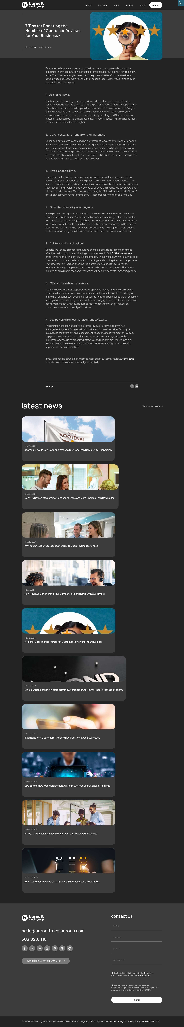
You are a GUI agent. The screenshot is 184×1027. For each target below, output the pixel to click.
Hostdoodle (93, 1021)
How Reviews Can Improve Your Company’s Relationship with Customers (65, 593)
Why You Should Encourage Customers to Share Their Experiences (61, 545)
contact (156, 5)
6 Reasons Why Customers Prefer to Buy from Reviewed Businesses (62, 737)
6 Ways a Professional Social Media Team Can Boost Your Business (61, 833)
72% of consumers (122, 253)
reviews (129, 5)
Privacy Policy (144, 975)
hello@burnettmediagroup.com (53, 930)
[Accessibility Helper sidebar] (181, 3)
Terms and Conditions (149, 1021)
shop (142, 5)
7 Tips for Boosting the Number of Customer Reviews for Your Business (64, 641)
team (116, 5)
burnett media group (118, 1021)
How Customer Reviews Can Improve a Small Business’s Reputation (62, 881)
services (102, 5)
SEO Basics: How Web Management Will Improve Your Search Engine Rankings (67, 785)
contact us (128, 358)
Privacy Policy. (134, 1021)
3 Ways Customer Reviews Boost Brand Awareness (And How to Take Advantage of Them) (74, 689)
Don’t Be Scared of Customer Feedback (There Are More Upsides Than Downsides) (70, 497)
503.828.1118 (34, 939)
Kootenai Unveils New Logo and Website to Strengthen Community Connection (68, 449)
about (88, 5)
